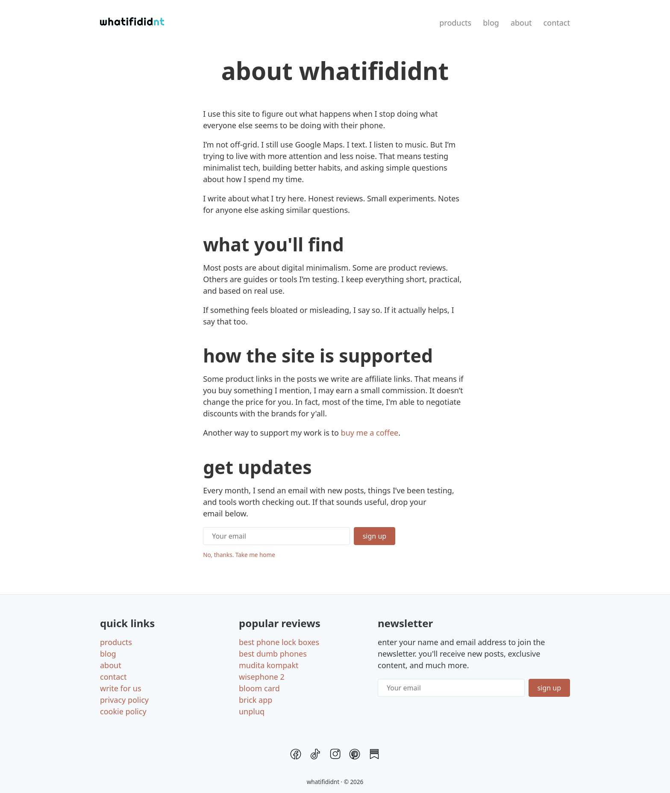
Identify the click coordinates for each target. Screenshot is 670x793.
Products (455, 23)
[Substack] (374, 755)
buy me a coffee (370, 432)
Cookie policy (123, 711)
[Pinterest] (355, 755)
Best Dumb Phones (273, 654)
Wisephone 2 (262, 677)
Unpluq (251, 711)
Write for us (120, 688)
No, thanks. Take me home (239, 555)
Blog (491, 23)
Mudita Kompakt (269, 665)
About (521, 23)
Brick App (255, 700)
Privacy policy (124, 700)
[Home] (132, 23)
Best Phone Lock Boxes (279, 642)
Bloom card (259, 688)
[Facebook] (296, 755)
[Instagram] (335, 755)
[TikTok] (315, 755)
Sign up (549, 688)
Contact (557, 23)
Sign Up (374, 536)
